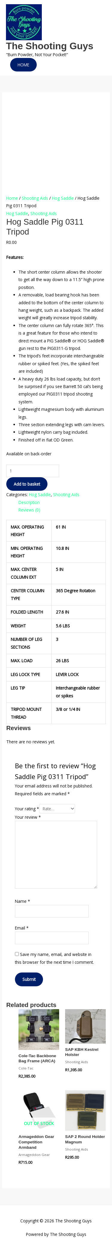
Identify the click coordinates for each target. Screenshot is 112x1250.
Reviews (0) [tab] (29, 510)
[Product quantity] (32, 471)
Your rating (27, 809)
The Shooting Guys (49, 46)
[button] (23, 65)
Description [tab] (29, 502)
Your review (28, 817)
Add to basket (27, 484)
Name (22, 901)
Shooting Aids (35, 198)
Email (22, 928)
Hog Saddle (63, 198)
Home (12, 198)
